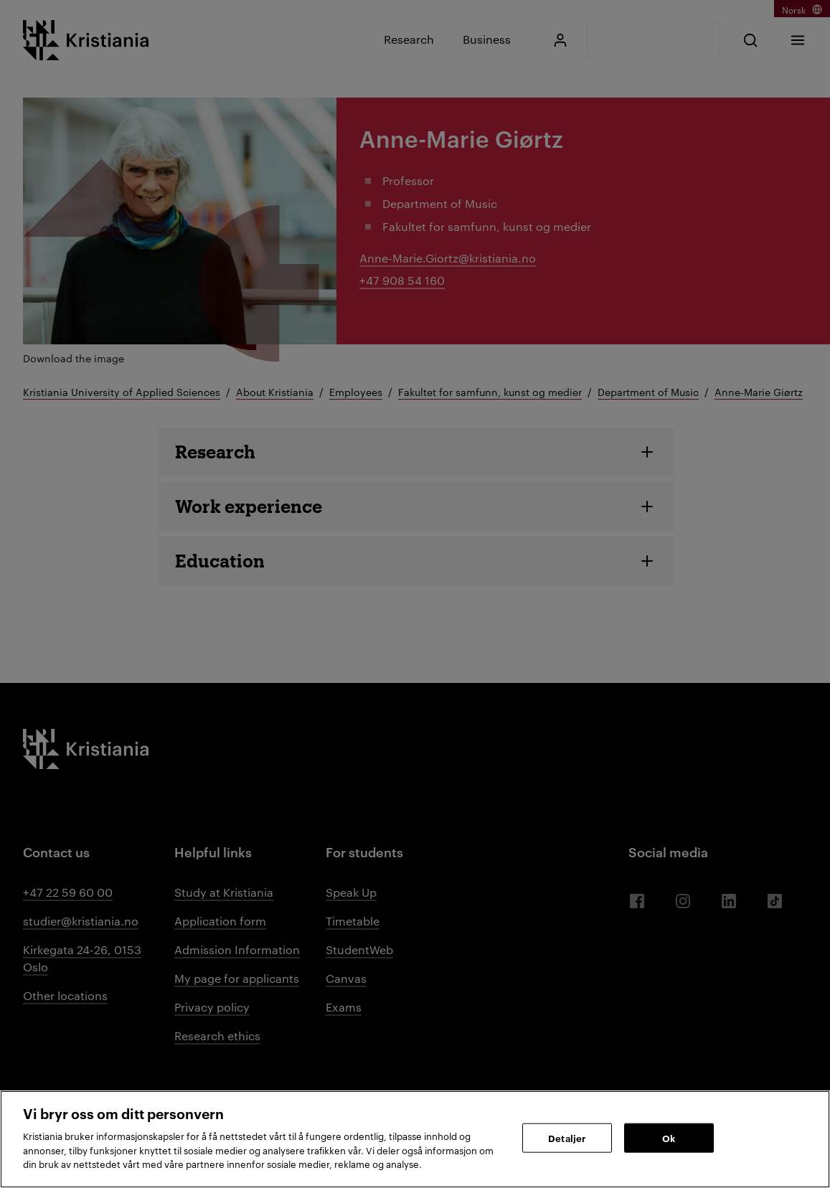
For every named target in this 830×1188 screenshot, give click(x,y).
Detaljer (566, 1137)
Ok (668, 1137)
